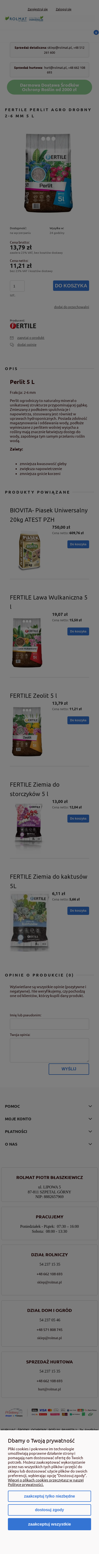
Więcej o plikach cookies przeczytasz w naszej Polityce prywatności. (46, 1482)
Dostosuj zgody (49, 1510)
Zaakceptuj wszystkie (49, 1524)
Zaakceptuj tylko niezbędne (49, 1496)
